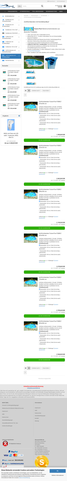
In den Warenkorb (44, 140)
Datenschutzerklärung (24, 477)
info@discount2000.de (33, 388)
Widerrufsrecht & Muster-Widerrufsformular (13, 408)
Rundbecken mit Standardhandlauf (8, 20)
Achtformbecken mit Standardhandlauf (9, 51)
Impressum (5, 411)
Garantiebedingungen (7, 420)
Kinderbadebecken (8, 16)
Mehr (60, 11)
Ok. (58, 471)
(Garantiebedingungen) (34, 50)
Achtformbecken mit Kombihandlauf (9, 56)
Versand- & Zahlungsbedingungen (10, 405)
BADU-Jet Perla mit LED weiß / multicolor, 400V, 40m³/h (11, 135)
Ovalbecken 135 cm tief (9, 47)
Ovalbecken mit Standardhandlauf (7, 37)
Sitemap (37, 421)
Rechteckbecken (8, 60)
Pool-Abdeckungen (37, 11)
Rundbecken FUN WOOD (10, 33)
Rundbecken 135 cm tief (10, 29)
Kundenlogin (61, 1)
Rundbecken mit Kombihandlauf (8, 25)
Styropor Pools (25, 11)
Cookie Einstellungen (7, 425)
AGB (3, 414)
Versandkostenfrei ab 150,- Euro (10, 423)
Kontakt (37, 418)
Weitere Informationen (58, 475)
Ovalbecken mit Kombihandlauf (7, 42)
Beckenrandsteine (51, 11)
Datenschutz (5, 417)
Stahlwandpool (12, 11)
